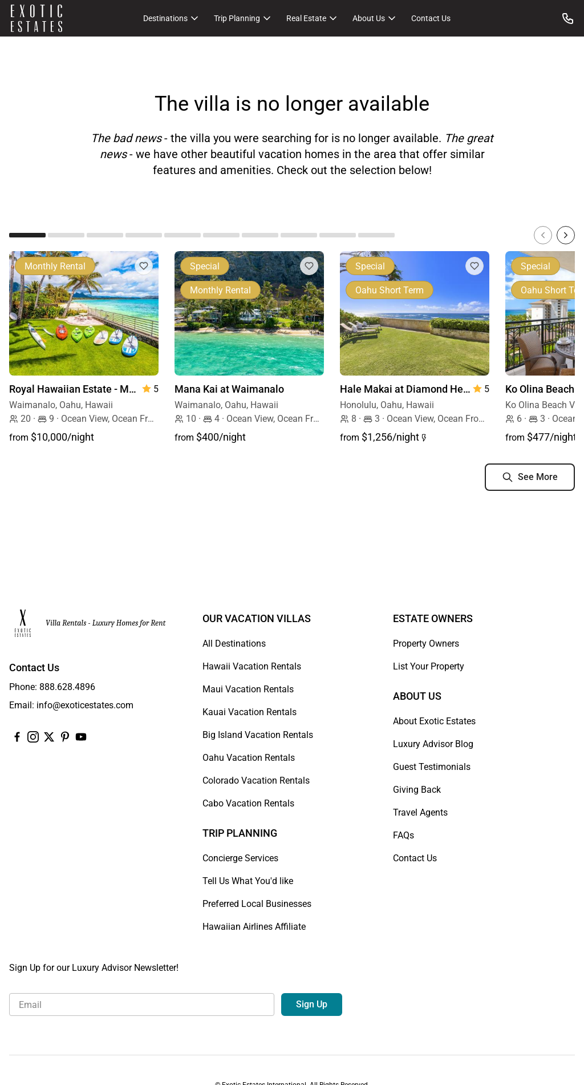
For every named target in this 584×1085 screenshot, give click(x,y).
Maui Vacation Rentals (248, 689)
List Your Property (428, 666)
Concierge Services (240, 858)
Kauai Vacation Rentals (249, 712)
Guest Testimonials (432, 766)
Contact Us (431, 18)
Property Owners (426, 643)
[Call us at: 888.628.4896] (568, 18)
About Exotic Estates (434, 721)
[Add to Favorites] (144, 266)
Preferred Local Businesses (256, 903)
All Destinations (234, 643)
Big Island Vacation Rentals (257, 734)
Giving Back (417, 789)
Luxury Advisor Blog (433, 744)
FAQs (403, 835)
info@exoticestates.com (84, 705)
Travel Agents (420, 812)
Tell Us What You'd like (247, 881)
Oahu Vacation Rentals (248, 757)
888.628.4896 (67, 686)
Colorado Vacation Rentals (256, 780)
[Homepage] (36, 18)
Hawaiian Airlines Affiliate (254, 926)
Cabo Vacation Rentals (248, 803)
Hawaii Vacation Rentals (251, 666)
